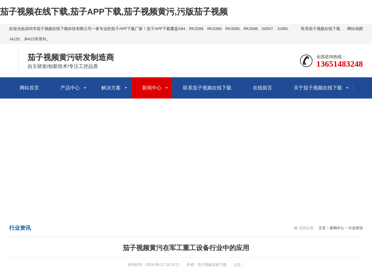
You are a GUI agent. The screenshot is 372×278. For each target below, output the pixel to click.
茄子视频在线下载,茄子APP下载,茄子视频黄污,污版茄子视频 (114, 11)
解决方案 (111, 87)
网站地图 (355, 28)
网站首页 (29, 87)
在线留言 (262, 87)
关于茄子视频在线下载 (318, 87)
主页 (322, 228)
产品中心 (70, 87)
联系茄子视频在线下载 (320, 28)
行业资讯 (355, 228)
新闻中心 (152, 87)
